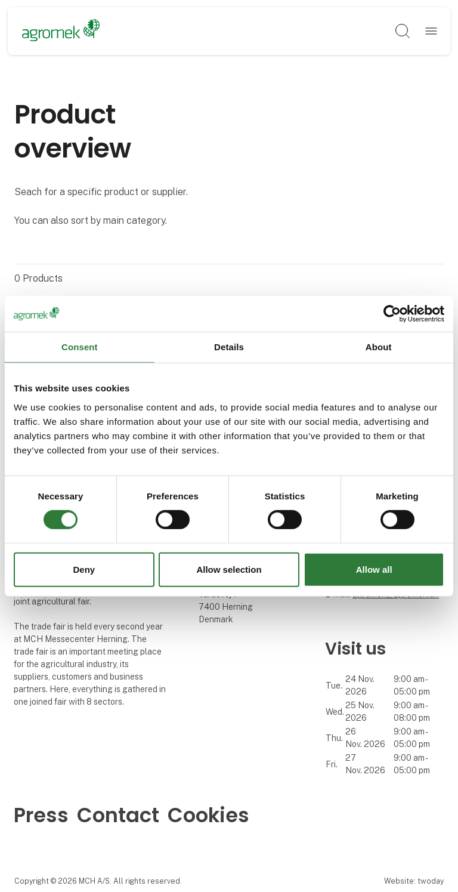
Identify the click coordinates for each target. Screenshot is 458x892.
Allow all (374, 569)
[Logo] (61, 31)
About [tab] (379, 346)
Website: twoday (414, 880)
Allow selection (228, 569)
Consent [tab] (79, 346)
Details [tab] (229, 346)
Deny (84, 569)
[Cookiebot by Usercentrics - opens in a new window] (392, 313)
